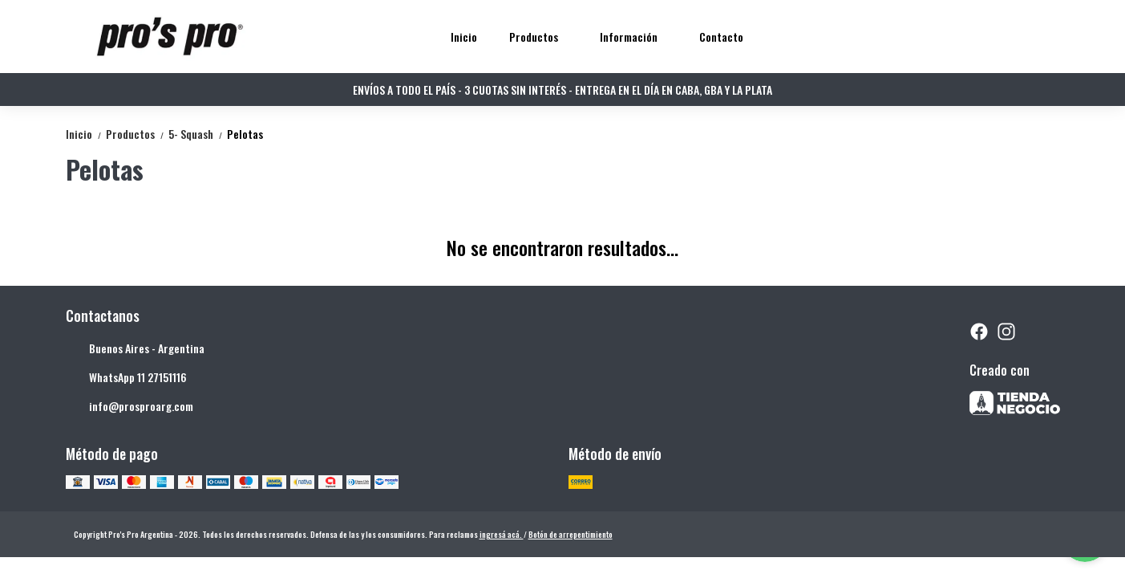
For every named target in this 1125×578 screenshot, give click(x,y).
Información (637, 36)
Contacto (721, 36)
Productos (541, 36)
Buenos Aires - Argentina (135, 348)
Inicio (464, 36)
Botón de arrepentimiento (570, 534)
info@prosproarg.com (129, 406)
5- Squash (197, 133)
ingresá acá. (502, 534)
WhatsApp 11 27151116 (126, 377)
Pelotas (245, 133)
